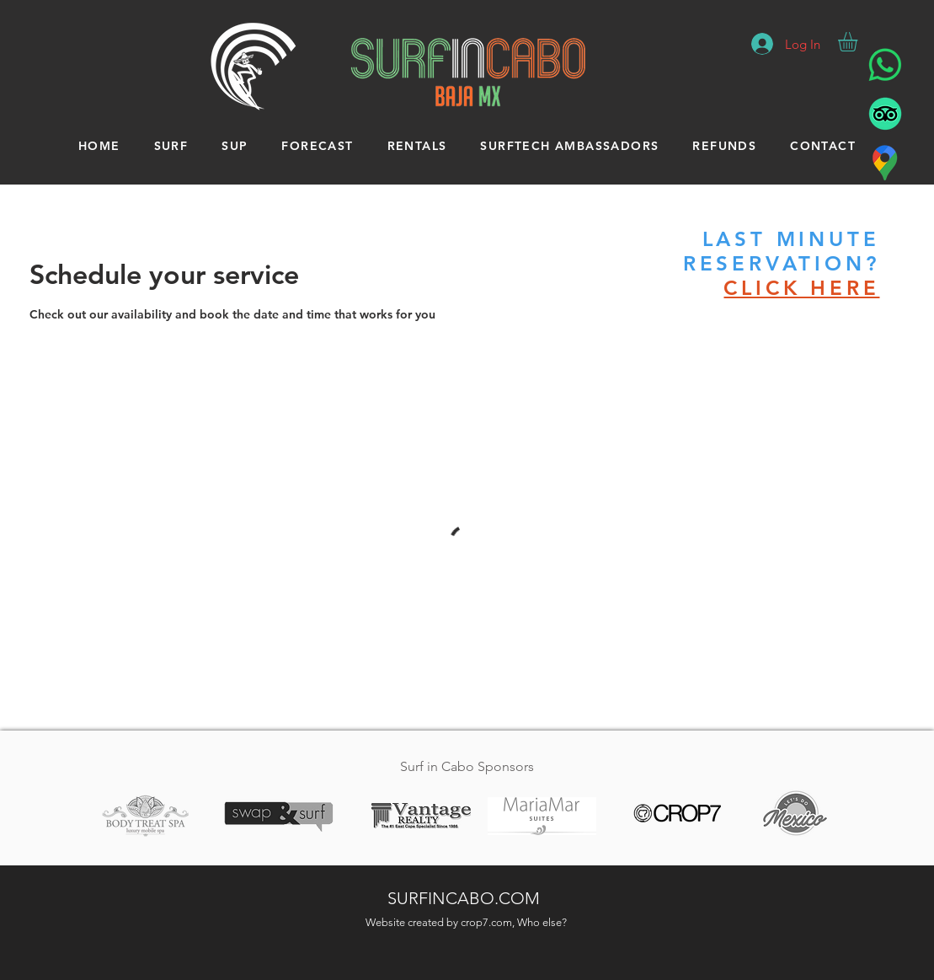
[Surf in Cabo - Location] (885, 162)
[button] (859, 41)
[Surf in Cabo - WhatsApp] (885, 65)
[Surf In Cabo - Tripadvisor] (885, 114)
